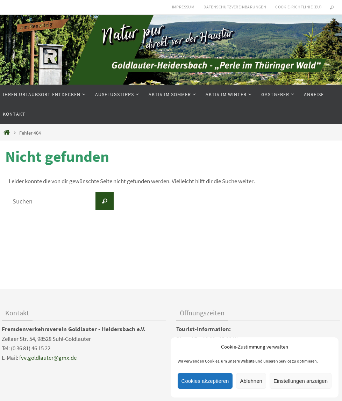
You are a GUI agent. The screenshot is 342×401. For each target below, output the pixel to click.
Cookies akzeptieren (205, 381)
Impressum (183, 6)
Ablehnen (251, 381)
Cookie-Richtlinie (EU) (298, 6)
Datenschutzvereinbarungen (235, 6)
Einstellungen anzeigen (300, 381)
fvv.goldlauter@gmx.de (48, 357)
